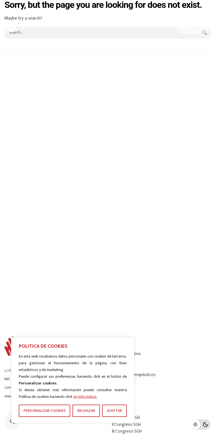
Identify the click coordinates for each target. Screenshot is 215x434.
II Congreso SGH (126, 424)
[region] (72, 380)
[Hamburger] (193, 26)
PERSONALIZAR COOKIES (45, 410)
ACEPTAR (114, 410)
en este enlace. (85, 396)
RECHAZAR (86, 410)
